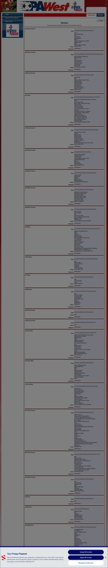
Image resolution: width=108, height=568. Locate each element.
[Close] (105, 558)
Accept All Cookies (86, 552)
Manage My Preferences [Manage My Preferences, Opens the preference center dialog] (85, 563)
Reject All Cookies (86, 558)
